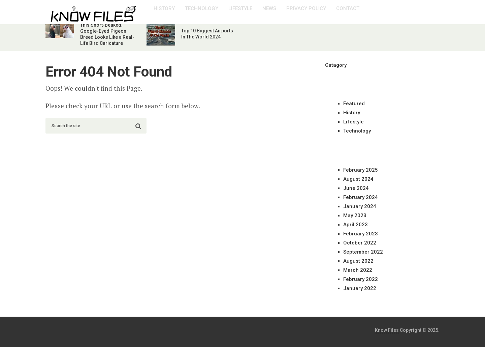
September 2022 (363, 252)
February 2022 (360, 279)
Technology (201, 8)
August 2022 (358, 261)
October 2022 (359, 243)
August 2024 (358, 179)
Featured (354, 103)
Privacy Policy (306, 8)
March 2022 (357, 270)
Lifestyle (240, 8)
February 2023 (360, 234)
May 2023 (354, 215)
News (269, 8)
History (164, 8)
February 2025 (360, 170)
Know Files (387, 330)
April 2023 (355, 225)
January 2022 (359, 288)
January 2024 (359, 206)
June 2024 (356, 188)
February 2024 (360, 197)
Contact (347, 8)
